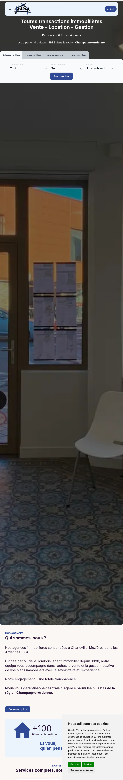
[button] (10, 8)
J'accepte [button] (75, 764)
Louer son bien (78, 55)
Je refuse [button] (88, 764)
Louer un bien (33, 55)
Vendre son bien (55, 55)
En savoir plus (18, 709)
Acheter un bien (11, 55)
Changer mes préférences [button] (82, 770)
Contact (110, 9)
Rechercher (61, 76)
